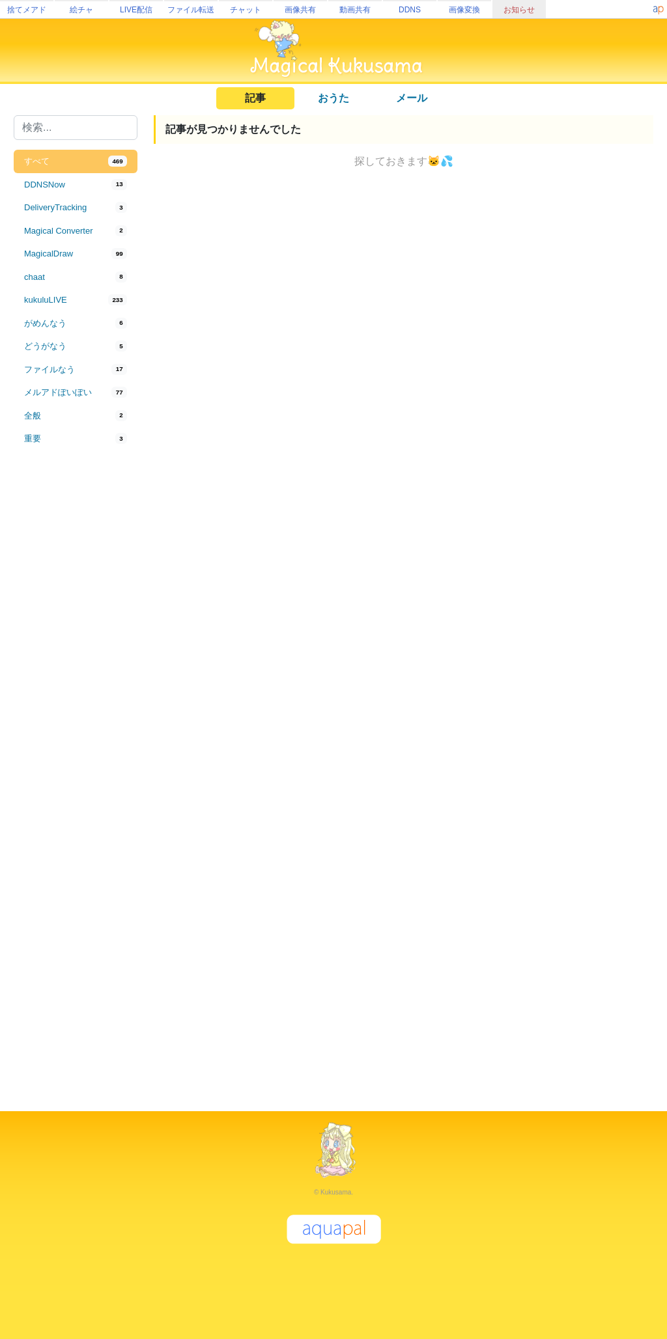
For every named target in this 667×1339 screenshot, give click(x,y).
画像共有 (300, 9)
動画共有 (355, 9)
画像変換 (464, 9)
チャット (245, 9)
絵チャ (81, 9)
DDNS (410, 9)
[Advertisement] (75, 665)
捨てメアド (26, 9)
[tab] (75, 161)
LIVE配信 (136, 9)
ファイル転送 (190, 9)
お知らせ (519, 9)
